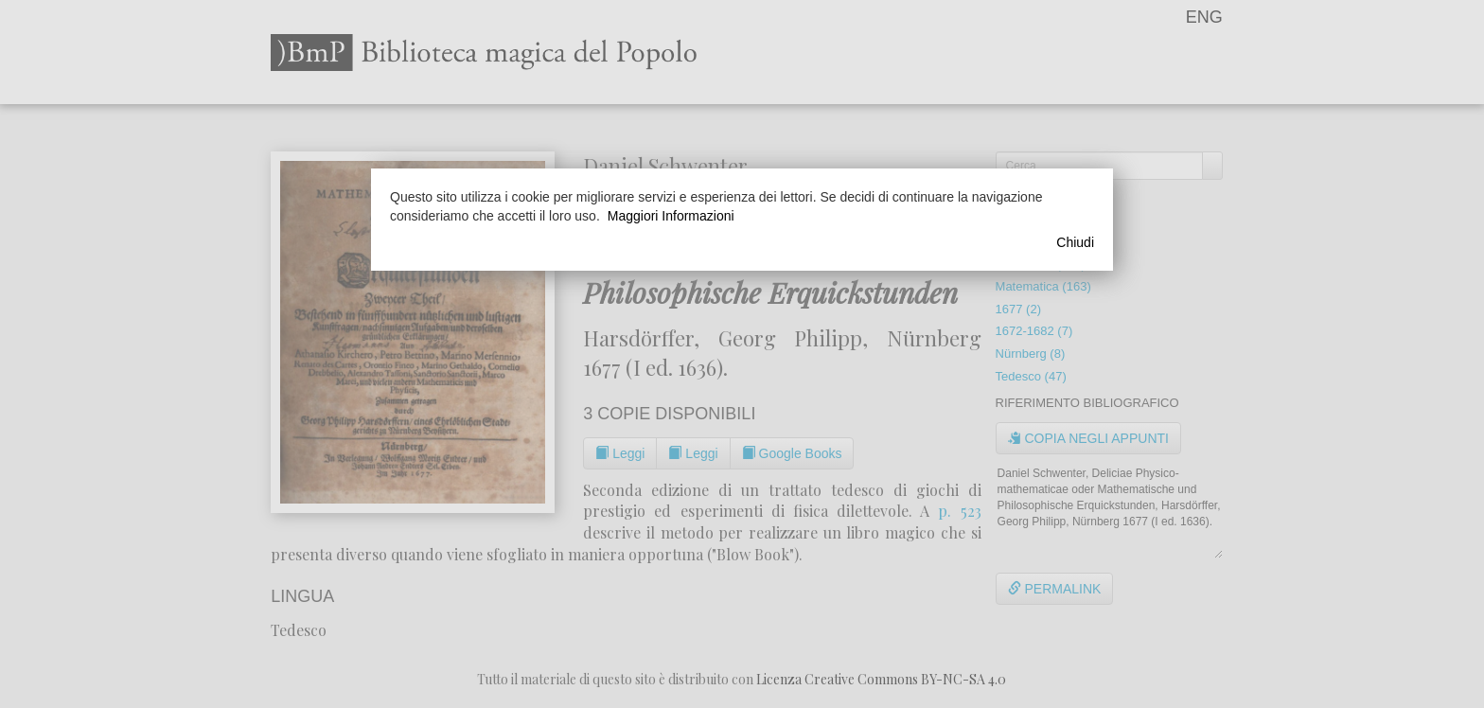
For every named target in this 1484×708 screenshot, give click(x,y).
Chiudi (1075, 242)
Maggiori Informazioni (671, 215)
